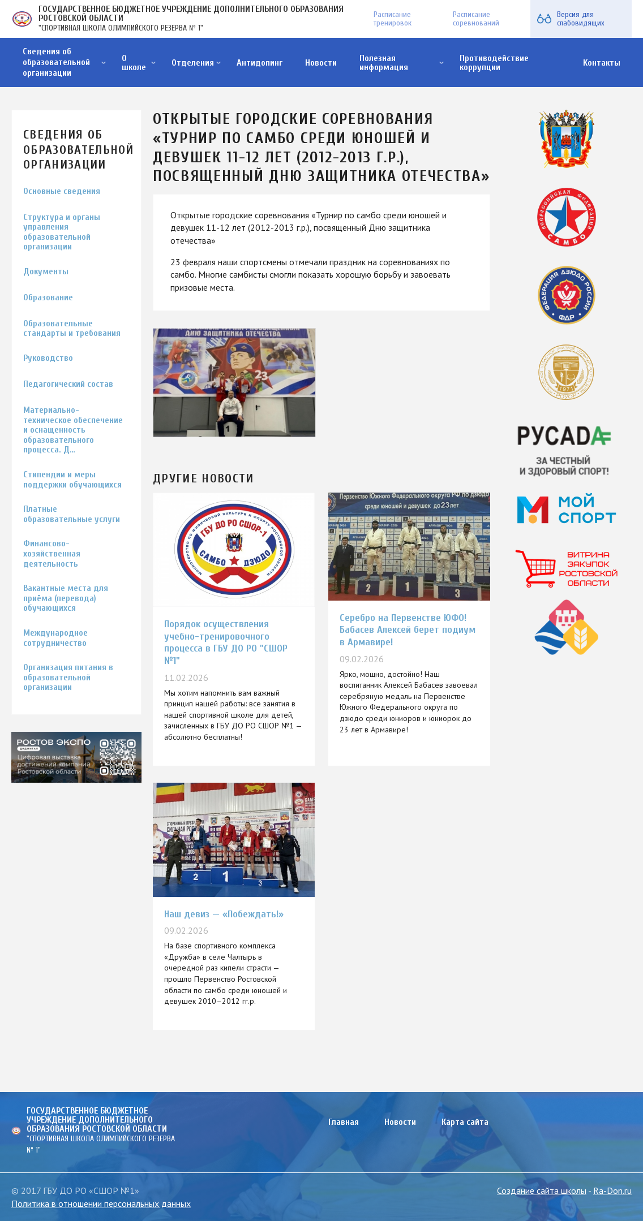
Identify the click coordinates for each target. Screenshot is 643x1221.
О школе (134, 62)
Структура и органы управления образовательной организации (61, 232)
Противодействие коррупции (494, 62)
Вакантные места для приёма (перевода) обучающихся (65, 598)
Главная (343, 1122)
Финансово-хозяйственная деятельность (51, 553)
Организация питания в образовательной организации (68, 677)
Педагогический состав (68, 384)
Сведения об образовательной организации (56, 62)
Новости (321, 63)
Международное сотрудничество (55, 638)
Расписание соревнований (476, 19)
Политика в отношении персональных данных (101, 1203)
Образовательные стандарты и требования (72, 329)
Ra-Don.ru (612, 1190)
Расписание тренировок (392, 19)
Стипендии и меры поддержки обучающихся (72, 480)
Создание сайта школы (541, 1190)
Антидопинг (259, 63)
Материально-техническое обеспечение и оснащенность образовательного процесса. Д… (73, 430)
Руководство (48, 358)
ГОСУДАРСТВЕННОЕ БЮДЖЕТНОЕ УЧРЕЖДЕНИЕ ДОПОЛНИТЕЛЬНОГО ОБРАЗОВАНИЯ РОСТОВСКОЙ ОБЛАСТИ (191, 13)
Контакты (601, 63)
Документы (45, 272)
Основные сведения (61, 191)
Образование (48, 298)
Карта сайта (464, 1122)
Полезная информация (383, 62)
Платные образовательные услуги (71, 514)
